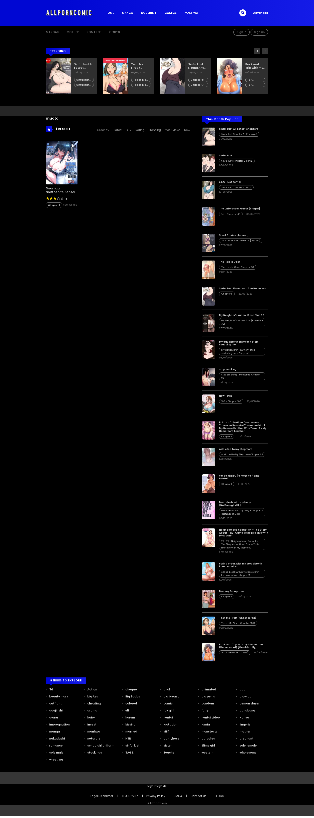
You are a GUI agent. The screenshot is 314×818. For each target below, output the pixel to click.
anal (166, 689)
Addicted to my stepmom (235, 449)
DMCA (178, 796)
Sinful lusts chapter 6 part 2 (237, 160)
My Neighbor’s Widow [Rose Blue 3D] (242, 315)
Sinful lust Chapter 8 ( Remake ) (83, 80)
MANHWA (191, 13)
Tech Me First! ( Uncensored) (140, 66)
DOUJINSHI (149, 13)
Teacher (169, 753)
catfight (55, 703)
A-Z (129, 130)
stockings (94, 753)
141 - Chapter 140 (230, 214)
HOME (110, 13)
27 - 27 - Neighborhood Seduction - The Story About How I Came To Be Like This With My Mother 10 (241, 544)
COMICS (171, 13)
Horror (244, 717)
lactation (170, 724)
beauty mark (58, 696)
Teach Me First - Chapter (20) (139, 80)
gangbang (247, 710)
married (131, 731)
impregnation (59, 724)
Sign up (259, 32)
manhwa (93, 731)
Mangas (52, 32)
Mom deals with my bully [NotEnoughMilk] (235, 504)
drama (92, 710)
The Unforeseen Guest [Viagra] (239, 208)
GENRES (114, 32)
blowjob (245, 696)
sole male (56, 753)
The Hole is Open (230, 262)
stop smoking (228, 369)
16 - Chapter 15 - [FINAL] (255, 80)
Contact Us (198, 796)
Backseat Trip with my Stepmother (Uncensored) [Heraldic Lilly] (255, 66)
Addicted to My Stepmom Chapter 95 (242, 454)
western (207, 753)
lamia (205, 724)
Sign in (241, 32)
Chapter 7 (197, 85)
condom (207, 703)
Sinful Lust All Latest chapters (83, 66)
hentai (168, 717)
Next (265, 51)
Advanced (260, 13)
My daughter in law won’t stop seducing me (238, 343)
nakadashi (57, 739)
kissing (130, 724)
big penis (208, 696)
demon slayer (249, 703)
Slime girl (208, 746)
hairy (91, 717)
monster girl (210, 731)
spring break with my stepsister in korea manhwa (241, 565)
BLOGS (219, 796)
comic (168, 703)
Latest (118, 130)
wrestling (56, 760)
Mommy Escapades (231, 591)
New (187, 130)
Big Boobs (132, 696)
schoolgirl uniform (100, 746)
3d (51, 689)
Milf (166, 731)
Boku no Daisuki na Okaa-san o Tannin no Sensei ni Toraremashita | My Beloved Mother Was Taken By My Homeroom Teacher (242, 427)
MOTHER (73, 32)
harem (130, 717)
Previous (257, 51)
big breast (171, 696)
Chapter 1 (54, 205)
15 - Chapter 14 (255, 85)
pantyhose (171, 739)
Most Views (172, 130)
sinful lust (132, 746)
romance (56, 746)
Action (92, 689)
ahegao (131, 689)
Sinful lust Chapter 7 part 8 (83, 85)
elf (127, 710)
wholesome (248, 753)
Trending (154, 130)
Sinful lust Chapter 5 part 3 (236, 187)
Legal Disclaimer (102, 796)
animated (208, 689)
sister (167, 746)
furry (204, 710)
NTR (128, 739)
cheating (94, 703)
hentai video (210, 717)
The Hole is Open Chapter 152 (237, 267)
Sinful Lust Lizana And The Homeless (196, 66)
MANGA (127, 13)
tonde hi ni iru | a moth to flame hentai (239, 477)
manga (54, 731)
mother (245, 731)
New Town (225, 395)
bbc (242, 689)
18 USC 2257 (130, 796)
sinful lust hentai (230, 182)
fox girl (168, 710)
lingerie (245, 724)
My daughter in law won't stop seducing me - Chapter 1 (238, 351)
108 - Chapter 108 (231, 401)
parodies (208, 739)
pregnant (246, 739)
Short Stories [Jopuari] (234, 235)
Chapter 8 (197, 79)
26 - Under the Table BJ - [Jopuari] (240, 240)
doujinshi (56, 710)
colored (131, 703)
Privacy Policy (155, 796)
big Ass (92, 696)
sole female (248, 746)
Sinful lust (225, 155)
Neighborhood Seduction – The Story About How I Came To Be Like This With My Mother (243, 532)
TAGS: (129, 753)
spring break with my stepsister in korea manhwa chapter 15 (240, 573)
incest (92, 724)
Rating (140, 130)
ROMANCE (94, 32)
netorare (94, 739)
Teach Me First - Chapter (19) (139, 85)
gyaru (53, 717)
